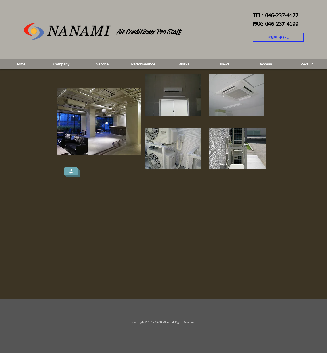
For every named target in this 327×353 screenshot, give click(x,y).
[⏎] (71, 171)
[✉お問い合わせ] (278, 37)
